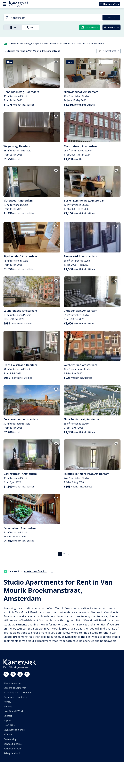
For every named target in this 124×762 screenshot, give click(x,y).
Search (111, 17)
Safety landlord (11, 753)
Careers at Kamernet (14, 687)
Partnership (10, 739)
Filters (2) (111, 27)
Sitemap (7, 706)
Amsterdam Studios (35, 571)
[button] (112, 51)
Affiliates (8, 734)
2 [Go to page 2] (64, 554)
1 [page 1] (60, 554)
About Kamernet (12, 683)
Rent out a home (12, 743)
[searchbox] (55, 18)
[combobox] (51, 17)
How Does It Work (13, 711)
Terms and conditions (15, 697)
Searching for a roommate (17, 692)
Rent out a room (12, 748)
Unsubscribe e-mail (14, 729)
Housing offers (109, 4)
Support (8, 720)
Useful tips (9, 725)
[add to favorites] (56, 62)
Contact (7, 715)
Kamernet (11, 571)
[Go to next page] (68, 554)
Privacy (7, 701)
